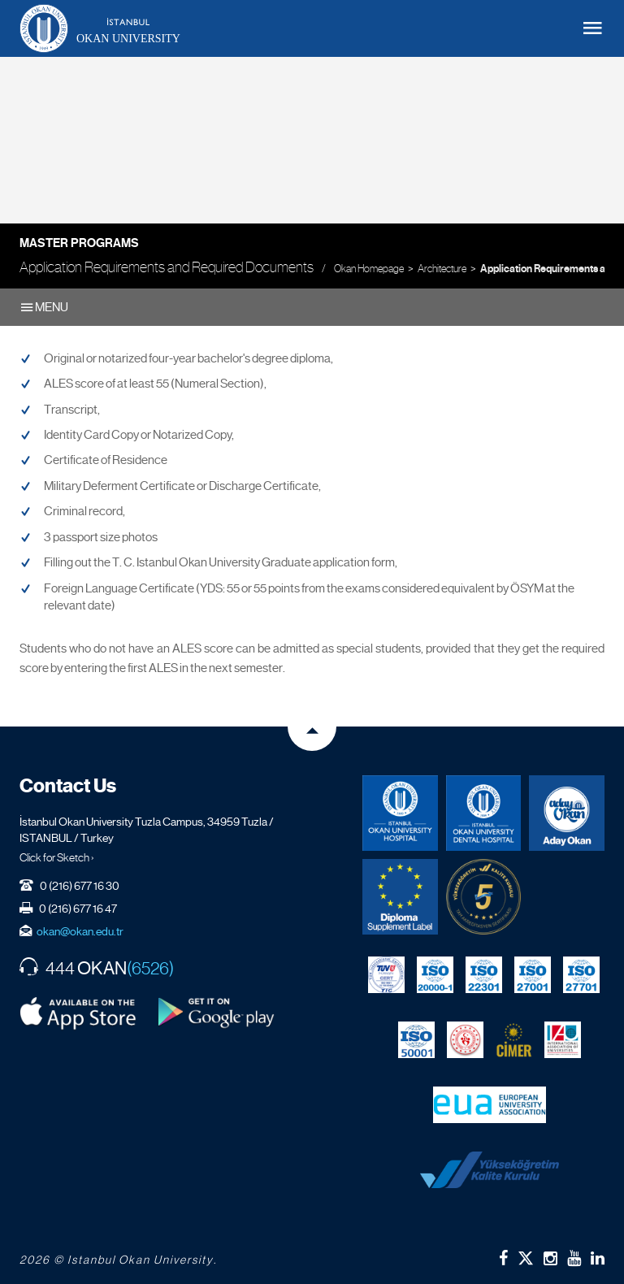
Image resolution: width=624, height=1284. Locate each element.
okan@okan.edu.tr (80, 931)
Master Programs (79, 243)
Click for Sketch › (57, 857)
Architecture (442, 268)
